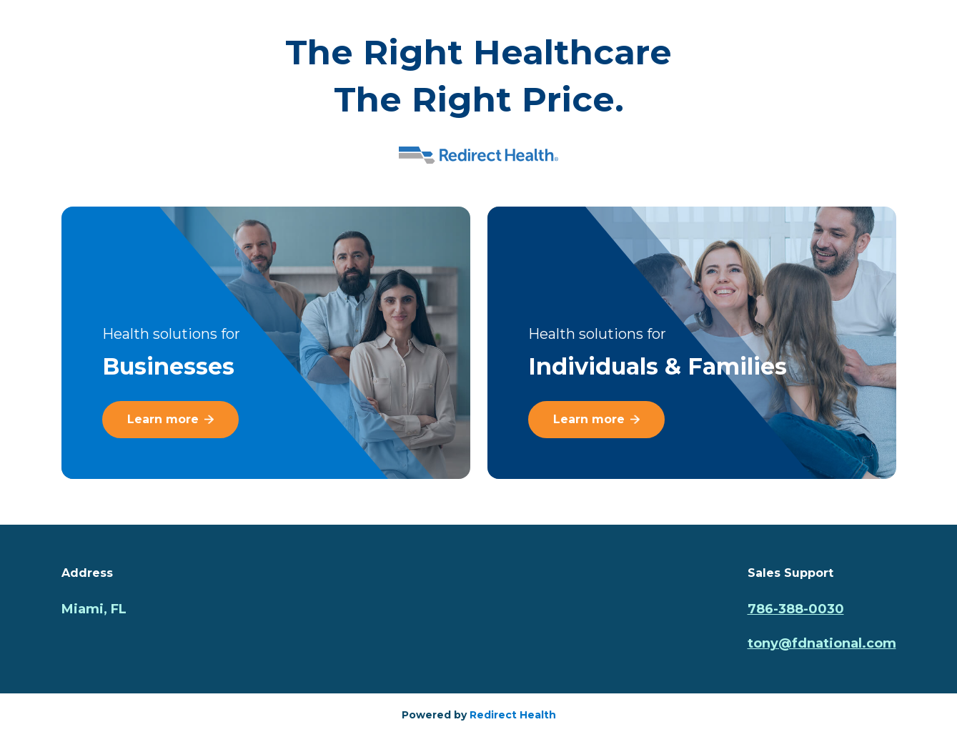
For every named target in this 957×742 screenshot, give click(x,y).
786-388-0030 (796, 609)
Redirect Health (513, 714)
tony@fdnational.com (822, 643)
